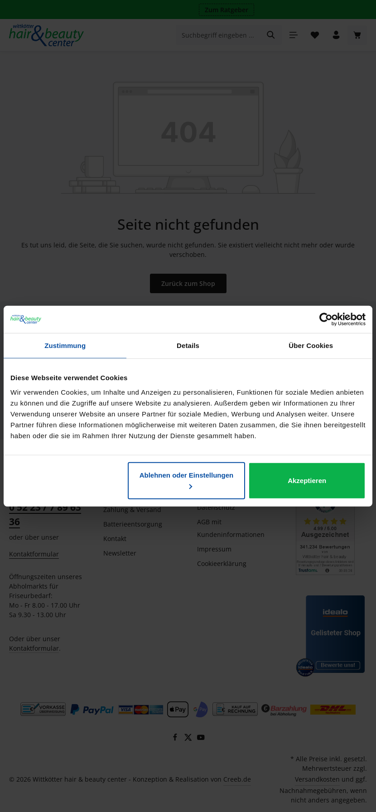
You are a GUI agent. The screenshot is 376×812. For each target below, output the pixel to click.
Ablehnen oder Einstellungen (187, 480)
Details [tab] (188, 345)
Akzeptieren (307, 480)
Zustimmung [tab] (65, 345)
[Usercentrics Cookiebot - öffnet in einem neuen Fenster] (326, 319)
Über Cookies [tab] (311, 345)
